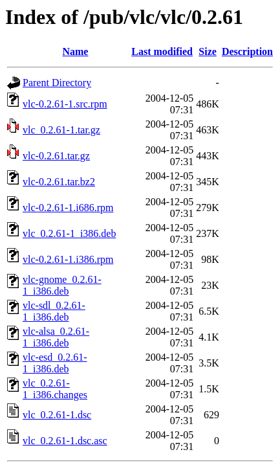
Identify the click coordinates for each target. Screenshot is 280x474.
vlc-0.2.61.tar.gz (56, 155)
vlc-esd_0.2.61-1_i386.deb (55, 363)
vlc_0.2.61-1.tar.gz (61, 129)
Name (75, 51)
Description (247, 51)
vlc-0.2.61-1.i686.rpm (68, 207)
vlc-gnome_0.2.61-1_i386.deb (62, 285)
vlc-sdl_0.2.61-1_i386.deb (54, 311)
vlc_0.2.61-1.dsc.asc (65, 440)
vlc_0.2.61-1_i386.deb (69, 233)
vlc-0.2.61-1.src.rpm (65, 103)
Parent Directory (57, 82)
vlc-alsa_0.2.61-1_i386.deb (56, 337)
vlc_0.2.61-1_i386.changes (55, 389)
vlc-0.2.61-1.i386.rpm (68, 259)
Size (208, 51)
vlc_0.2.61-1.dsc (57, 414)
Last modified (162, 51)
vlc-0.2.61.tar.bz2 (59, 181)
